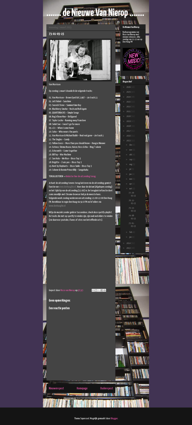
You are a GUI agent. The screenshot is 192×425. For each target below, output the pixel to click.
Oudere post (106, 388)
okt (131, 155)
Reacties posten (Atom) (87, 398)
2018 (128, 126)
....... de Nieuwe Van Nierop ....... (95, 13)
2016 (128, 136)
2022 (128, 106)
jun (130, 174)
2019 (128, 121)
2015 (128, 141)
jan (130, 237)
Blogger (114, 418)
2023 (128, 102)
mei (131, 179)
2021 (128, 111)
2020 (128, 116)
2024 (128, 97)
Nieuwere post (56, 388)
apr (130, 184)
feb (131, 232)
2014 (128, 243)
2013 (128, 248)
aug (131, 164)
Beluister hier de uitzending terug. (81, 176)
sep (131, 159)
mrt (131, 189)
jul (130, 169)
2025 (128, 92)
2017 (128, 131)
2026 (128, 87)
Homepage (82, 388)
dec (131, 145)
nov (131, 150)
